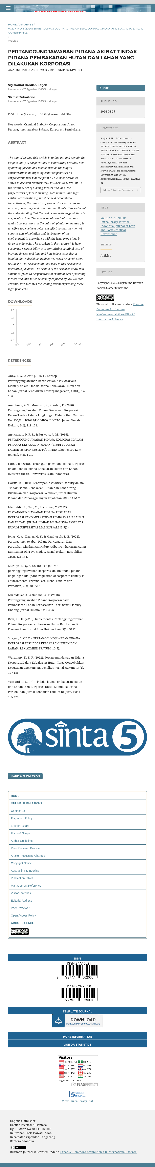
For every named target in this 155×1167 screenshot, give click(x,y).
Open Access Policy (23, 915)
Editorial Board (20, 825)
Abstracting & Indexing (25, 870)
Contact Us (18, 810)
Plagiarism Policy (21, 818)
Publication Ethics (22, 878)
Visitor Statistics (21, 893)
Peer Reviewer (20, 908)
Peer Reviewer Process (25, 848)
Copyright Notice (21, 863)
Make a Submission (25, 776)
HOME (15, 796)
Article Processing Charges (28, 855)
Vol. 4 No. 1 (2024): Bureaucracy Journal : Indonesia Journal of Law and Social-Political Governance (75, 30)
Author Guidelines (22, 840)
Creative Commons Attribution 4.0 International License (98, 1152)
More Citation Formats (118, 190)
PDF (105, 87)
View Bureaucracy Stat (77, 1101)
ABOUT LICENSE (22, 923)
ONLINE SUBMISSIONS (26, 803)
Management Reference (26, 885)
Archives (26, 24)
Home (12, 24)
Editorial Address (21, 900)
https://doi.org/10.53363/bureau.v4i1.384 (43, 114)
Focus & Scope (20, 833)
